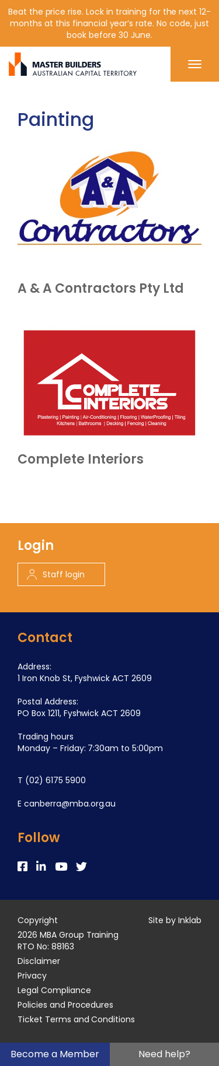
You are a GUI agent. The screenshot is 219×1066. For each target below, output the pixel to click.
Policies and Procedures (65, 1005)
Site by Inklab (174, 920)
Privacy (32, 975)
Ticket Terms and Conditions (76, 1019)
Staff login (56, 574)
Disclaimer (39, 961)
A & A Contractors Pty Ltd (101, 288)
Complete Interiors (81, 459)
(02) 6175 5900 (55, 780)
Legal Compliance (54, 990)
